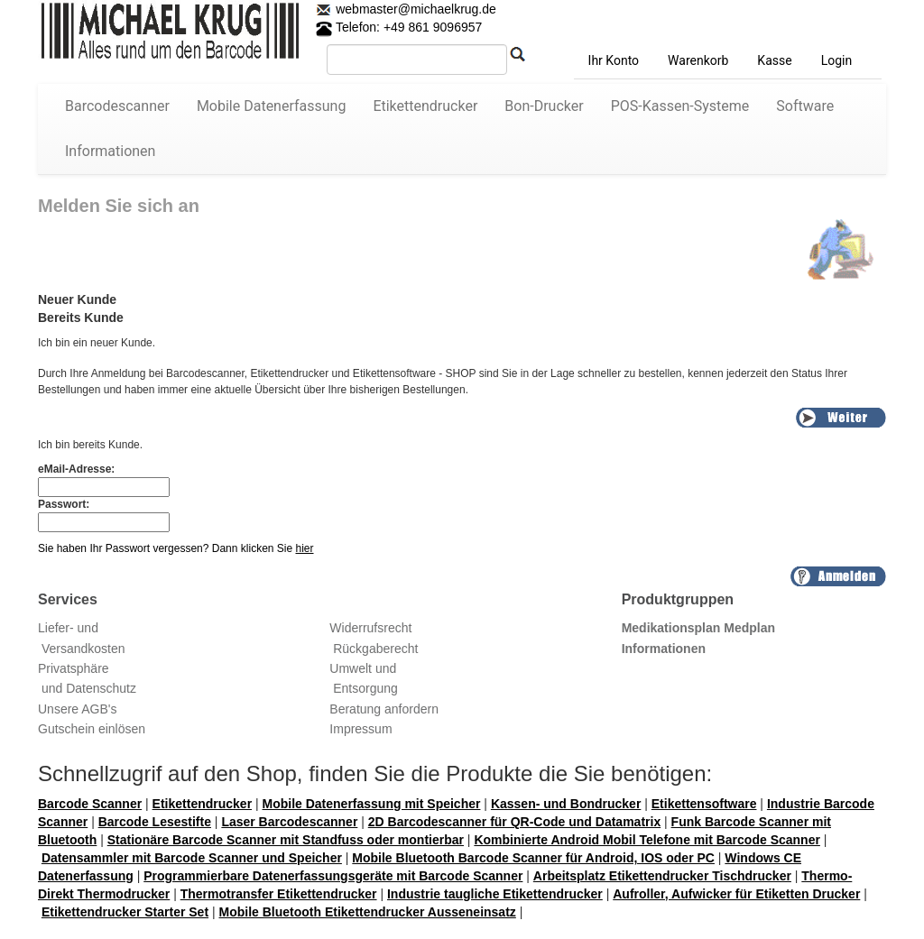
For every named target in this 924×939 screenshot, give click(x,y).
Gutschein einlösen (91, 729)
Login (837, 60)
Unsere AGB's (77, 709)
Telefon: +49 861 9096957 (399, 27)
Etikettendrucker (425, 106)
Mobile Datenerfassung (271, 106)
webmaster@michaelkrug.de (414, 9)
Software (805, 106)
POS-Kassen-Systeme (680, 106)
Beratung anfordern (384, 709)
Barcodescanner (117, 106)
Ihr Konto (613, 60)
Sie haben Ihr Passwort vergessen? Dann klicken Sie (176, 548)
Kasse (774, 60)
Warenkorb (698, 60)
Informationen (110, 151)
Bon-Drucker (543, 106)
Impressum (360, 729)
